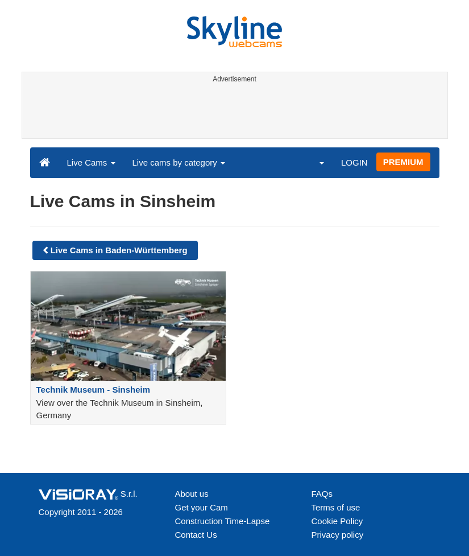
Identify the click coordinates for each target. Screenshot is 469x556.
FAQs (322, 494)
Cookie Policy (337, 521)
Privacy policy (338, 534)
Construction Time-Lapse (222, 521)
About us (192, 494)
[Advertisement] (232, 112)
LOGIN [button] (354, 162)
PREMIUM (403, 162)
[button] (314, 162)
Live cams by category (178, 162)
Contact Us (196, 534)
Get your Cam (201, 507)
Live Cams (91, 162)
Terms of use (336, 507)
